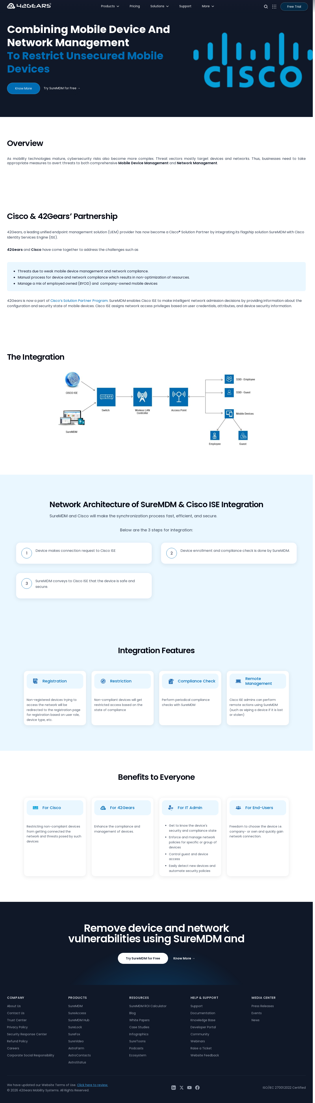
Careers (13, 1048)
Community (200, 1034)
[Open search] (266, 6)
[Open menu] (274, 6)
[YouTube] (189, 1087)
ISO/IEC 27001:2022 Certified (284, 1087)
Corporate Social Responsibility (30, 1055)
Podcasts (136, 1048)
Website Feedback (205, 1055)
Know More (23, 88)
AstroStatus (77, 1062)
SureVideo (76, 1041)
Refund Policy (17, 1041)
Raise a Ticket (201, 1048)
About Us (14, 1006)
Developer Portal (203, 1027)
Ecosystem (137, 1055)
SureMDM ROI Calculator (148, 1006)
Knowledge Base (203, 1020)
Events (257, 1013)
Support (197, 1006)
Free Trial (294, 6)
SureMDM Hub (78, 1020)
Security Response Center (27, 1034)
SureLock (75, 1027)
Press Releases (263, 1006)
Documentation (203, 1013)
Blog (132, 1013)
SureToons (137, 1041)
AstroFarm (76, 1048)
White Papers (139, 1020)
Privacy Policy (17, 1027)
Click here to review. (92, 1085)
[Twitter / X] (181, 1087)
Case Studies (139, 1027)
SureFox (74, 1034)
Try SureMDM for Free (62, 88)
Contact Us (15, 1013)
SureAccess (77, 1013)
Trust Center (17, 1020)
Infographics (138, 1034)
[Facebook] (197, 1087)
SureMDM (75, 1006)
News (255, 1020)
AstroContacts (79, 1055)
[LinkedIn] (173, 1087)
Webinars (198, 1041)
